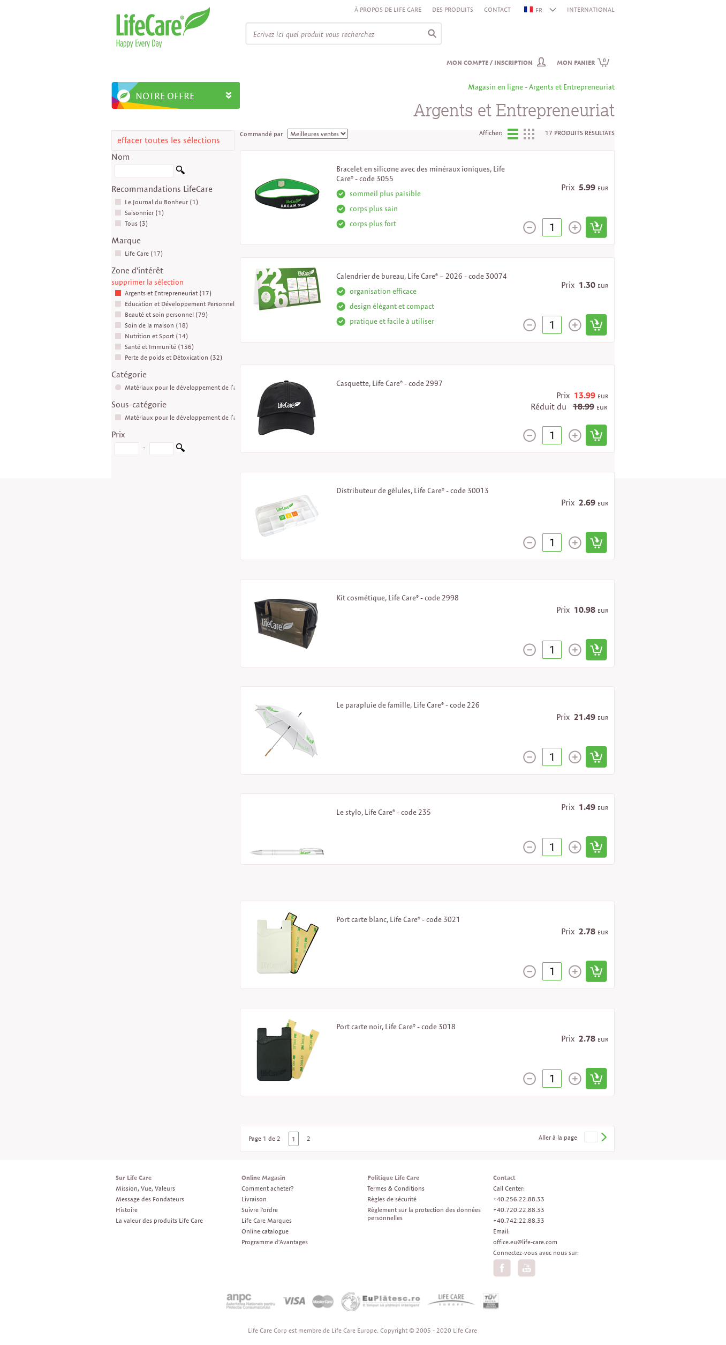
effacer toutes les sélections (168, 140)
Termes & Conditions (396, 1188)
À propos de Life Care (387, 9)
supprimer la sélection (147, 282)
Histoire (127, 1210)
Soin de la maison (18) (151, 325)
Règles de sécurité (392, 1199)
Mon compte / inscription (490, 62)
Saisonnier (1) (139, 213)
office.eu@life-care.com (525, 1242)
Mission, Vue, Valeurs (145, 1188)
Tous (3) (131, 223)
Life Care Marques (266, 1220)
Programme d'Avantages (274, 1242)
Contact (497, 9)
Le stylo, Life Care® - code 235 (383, 812)
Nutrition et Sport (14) (151, 336)
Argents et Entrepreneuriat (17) (163, 293)
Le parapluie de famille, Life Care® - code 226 (408, 705)
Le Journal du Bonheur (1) (157, 202)
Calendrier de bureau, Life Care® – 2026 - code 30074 (421, 276)
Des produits (452, 9)
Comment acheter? (267, 1188)
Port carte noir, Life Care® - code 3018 (396, 1026)
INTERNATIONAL (591, 9)
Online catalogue (265, 1231)
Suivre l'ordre (259, 1210)
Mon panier (583, 62)
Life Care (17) (139, 253)
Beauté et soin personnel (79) (161, 314)
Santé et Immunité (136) (154, 347)
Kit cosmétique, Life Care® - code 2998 (397, 598)
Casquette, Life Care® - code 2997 (389, 383)
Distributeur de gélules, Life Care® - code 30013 (412, 490)
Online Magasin (263, 1177)
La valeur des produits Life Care (159, 1220)
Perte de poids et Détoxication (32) (169, 357)
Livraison (254, 1199)
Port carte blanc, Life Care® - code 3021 (398, 919)
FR (533, 10)
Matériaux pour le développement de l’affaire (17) (190, 387)
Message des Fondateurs (150, 1199)
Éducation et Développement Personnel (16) (182, 304)
